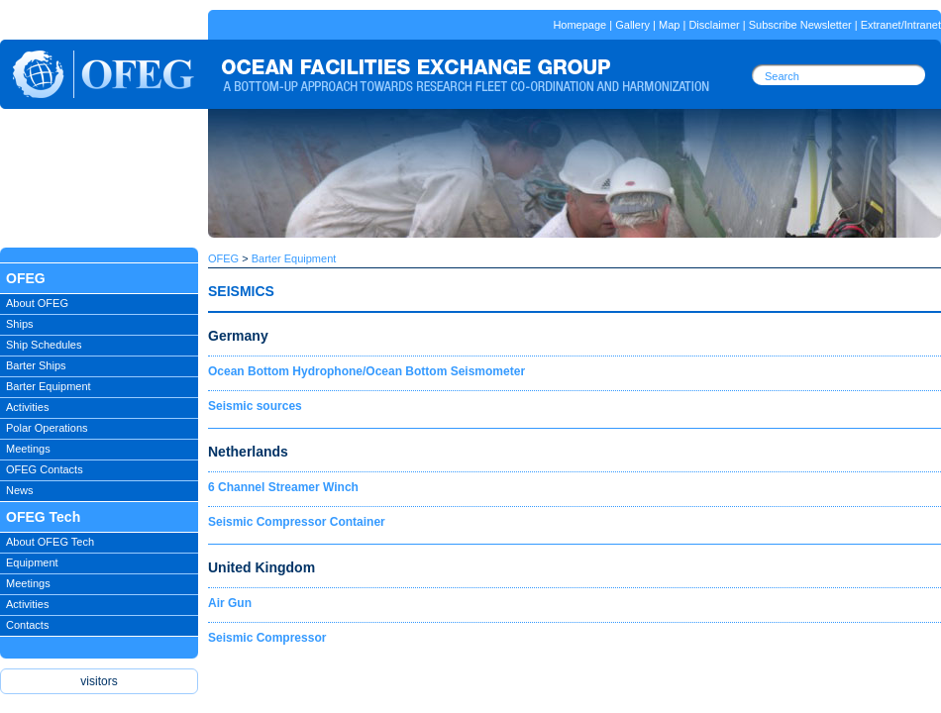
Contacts (27, 625)
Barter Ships (36, 365)
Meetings (28, 449)
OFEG (223, 258)
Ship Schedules (43, 345)
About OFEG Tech (50, 542)
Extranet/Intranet (901, 25)
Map (669, 25)
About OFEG (37, 303)
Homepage (579, 25)
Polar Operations (47, 428)
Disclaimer (713, 25)
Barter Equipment (48, 386)
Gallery (632, 25)
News (20, 490)
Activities (27, 407)
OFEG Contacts (44, 469)
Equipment (32, 562)
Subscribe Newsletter (800, 25)
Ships (20, 324)
